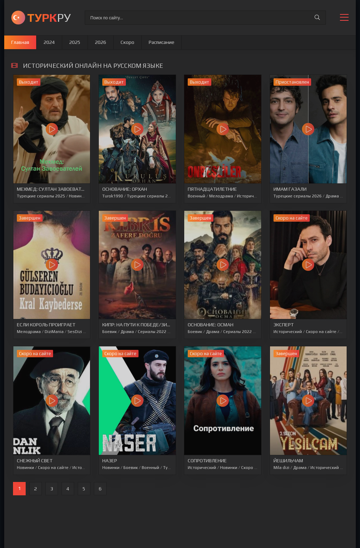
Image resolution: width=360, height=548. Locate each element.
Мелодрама (221, 196)
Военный (196, 196)
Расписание (161, 42)
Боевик (109, 331)
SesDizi (75, 331)
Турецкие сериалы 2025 (41, 196)
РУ (49, 17)
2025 (75, 42)
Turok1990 (112, 196)
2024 (49, 42)
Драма (332, 196)
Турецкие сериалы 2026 (151, 196)
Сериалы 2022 (152, 331)
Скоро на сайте (321, 331)
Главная (20, 42)
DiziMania (54, 331)
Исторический (251, 196)
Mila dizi (281, 467)
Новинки (77, 196)
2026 (100, 42)
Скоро (127, 42)
